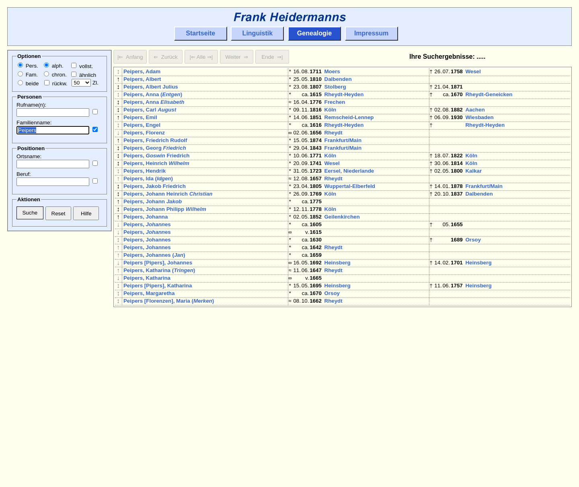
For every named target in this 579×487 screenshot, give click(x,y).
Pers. (28, 66)
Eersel (332, 192)
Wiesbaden (479, 127)
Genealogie (314, 33)
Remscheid (338, 127)
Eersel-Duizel (482, 432)
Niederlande (358, 192)
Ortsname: (28, 156)
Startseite (200, 33)
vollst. (82, 66)
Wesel (472, 71)
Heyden (353, 99)
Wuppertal (337, 210)
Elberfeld (363, 210)
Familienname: (33, 123)
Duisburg (477, 414)
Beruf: (23, 174)
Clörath (333, 423)
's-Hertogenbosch (347, 405)
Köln (330, 118)
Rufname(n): (31, 105)
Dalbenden (338, 81)
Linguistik (257, 33)
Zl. (85, 83)
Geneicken (498, 99)
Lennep (364, 127)
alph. (54, 66)
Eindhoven (479, 368)
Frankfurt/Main (343, 155)
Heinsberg (337, 303)
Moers (332, 71)
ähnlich (83, 75)
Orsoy (473, 275)
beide (28, 83)
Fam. (28, 75)
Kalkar (473, 192)
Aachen (475, 118)
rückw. (55, 83)
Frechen (334, 108)
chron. (55, 75)
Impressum (371, 33)
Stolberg (335, 90)
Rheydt (333, 99)
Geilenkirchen (342, 247)
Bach (492, 386)
